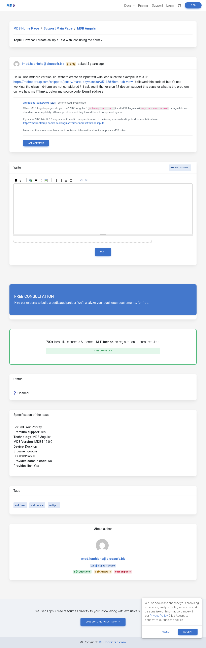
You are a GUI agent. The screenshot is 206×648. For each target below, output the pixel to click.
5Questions (82, 571)
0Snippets (123, 571)
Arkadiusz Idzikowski (36, 102)
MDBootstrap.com (112, 642)
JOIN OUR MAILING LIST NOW (103, 621)
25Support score (103, 565)
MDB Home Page (26, 28)
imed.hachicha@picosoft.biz (43, 64)
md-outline (37, 505)
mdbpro (53, 505)
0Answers (103, 571)
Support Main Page (58, 28)
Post (103, 251)
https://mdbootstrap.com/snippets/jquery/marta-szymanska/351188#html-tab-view (73, 82)
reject (166, 631)
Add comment (36, 143)
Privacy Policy (159, 615)
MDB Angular (87, 28)
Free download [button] (103, 350)
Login (193, 5)
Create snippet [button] (180, 167)
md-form (20, 505)
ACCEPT (188, 631)
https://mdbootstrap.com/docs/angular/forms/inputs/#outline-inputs (63, 122)
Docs (128, 5)
